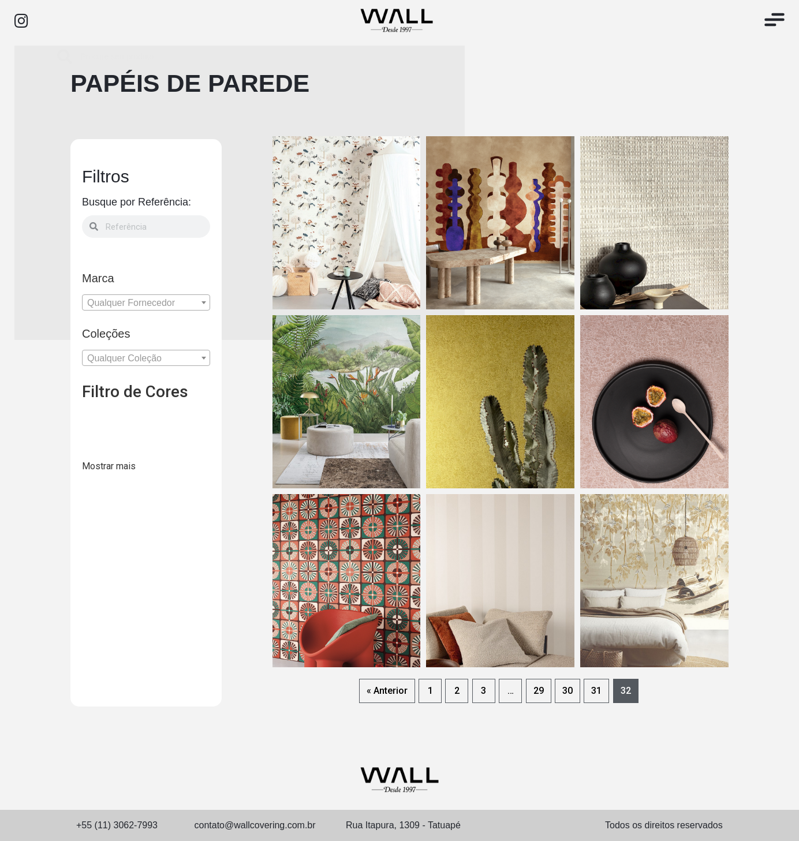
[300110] (145, 447)
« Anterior (387, 690)
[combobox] (146, 302)
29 (538, 690)
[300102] (145, 423)
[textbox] (146, 303)
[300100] (94, 423)
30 (567, 690)
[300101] (119, 423)
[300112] (197, 447)
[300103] (171, 423)
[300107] (119, 447)
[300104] (197, 423)
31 (596, 690)
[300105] (94, 447)
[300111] (171, 447)
